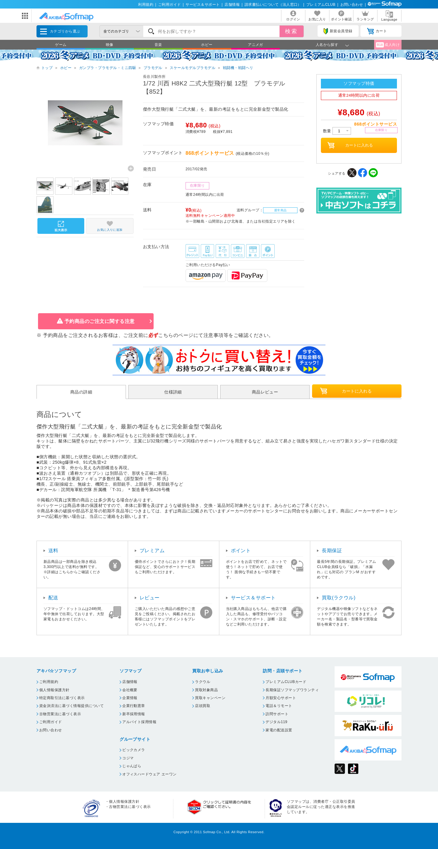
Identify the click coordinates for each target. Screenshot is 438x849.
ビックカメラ (133, 750)
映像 (109, 45)
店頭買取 (202, 706)
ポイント (241, 550)
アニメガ (255, 45)
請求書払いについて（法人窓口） (273, 4)
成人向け (388, 44)
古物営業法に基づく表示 (60, 714)
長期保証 (332, 550)
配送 (53, 597)
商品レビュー (265, 392)
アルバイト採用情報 (139, 722)
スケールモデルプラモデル (192, 68)
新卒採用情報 (133, 714)
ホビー (206, 45)
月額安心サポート (281, 698)
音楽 (158, 45)
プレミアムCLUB (320, 4)
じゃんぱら (131, 766)
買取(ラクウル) (339, 597)
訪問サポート (277, 714)
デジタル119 (276, 722)
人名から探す (327, 45)
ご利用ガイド (169, 4)
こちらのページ (175, 335)
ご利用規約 (48, 682)
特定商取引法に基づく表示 (62, 698)
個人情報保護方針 (54, 690)
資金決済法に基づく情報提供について (71, 706)
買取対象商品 (206, 690)
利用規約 (145, 4)
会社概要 (129, 690)
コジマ (128, 758)
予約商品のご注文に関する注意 (99, 321)
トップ (47, 68)
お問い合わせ (351, 4)
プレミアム (152, 550)
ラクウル (202, 682)
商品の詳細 (81, 392)
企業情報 (129, 698)
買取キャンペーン (210, 698)
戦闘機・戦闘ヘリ (238, 68)
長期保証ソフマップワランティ (292, 690)
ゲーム (60, 45)
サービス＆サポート (203, 4)
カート (377, 31)
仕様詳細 (173, 392)
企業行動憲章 (133, 706)
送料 (53, 550)
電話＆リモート (279, 706)
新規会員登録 (338, 31)
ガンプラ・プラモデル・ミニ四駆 (107, 68)
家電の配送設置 (279, 730)
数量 (337, 131)
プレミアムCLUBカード (286, 682)
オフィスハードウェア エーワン (149, 774)
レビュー (150, 597)
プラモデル (153, 68)
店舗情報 (232, 4)
